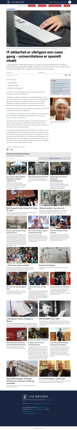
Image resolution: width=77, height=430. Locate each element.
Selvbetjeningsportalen (55, 5)
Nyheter (51, 2)
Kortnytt (56, 2)
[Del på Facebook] (66, 75)
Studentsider (41, 5)
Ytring (61, 2)
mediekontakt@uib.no (41, 407)
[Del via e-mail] (69, 75)
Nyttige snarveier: (22, 5)
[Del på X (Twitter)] (68, 75)
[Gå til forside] (15, 2)
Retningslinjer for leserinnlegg (43, 403)
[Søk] (69, 2)
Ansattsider (31, 5)
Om (65, 2)
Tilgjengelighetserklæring (28, 411)
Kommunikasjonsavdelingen (38, 409)
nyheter (9, 146)
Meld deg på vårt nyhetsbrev (29, 413)
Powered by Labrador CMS (38, 428)
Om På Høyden (31, 403)
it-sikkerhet (21, 146)
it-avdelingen (15, 146)
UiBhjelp (66, 5)
